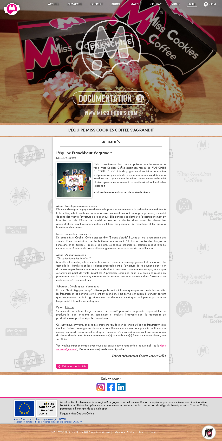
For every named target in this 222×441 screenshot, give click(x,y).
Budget (116, 4)
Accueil (53, 4)
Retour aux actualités (74, 366)
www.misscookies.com (111, 113)
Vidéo (175, 4)
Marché (136, 4)
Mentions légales (124, 432)
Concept (96, 4)
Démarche (74, 4)
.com (212, 4)
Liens (142, 432)
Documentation (105, 98)
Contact (156, 4)
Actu (191, 4)
